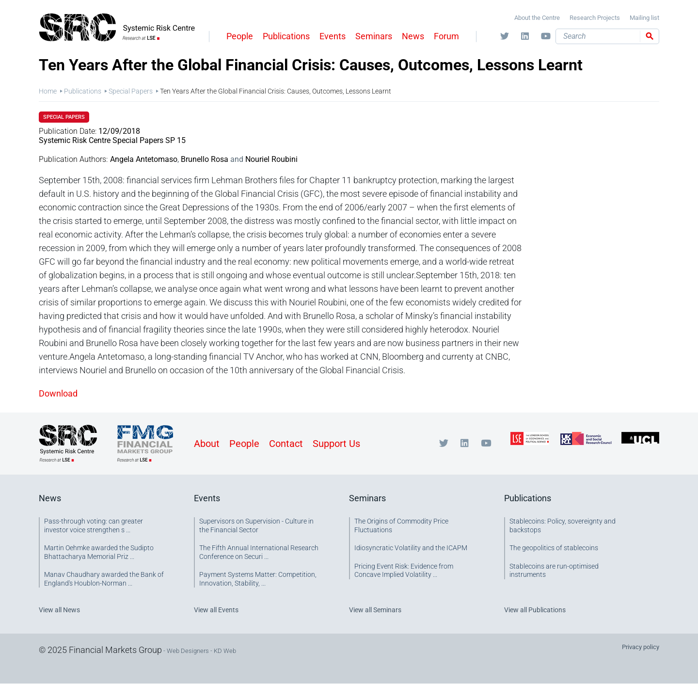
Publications (286, 36)
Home (48, 91)
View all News (59, 610)
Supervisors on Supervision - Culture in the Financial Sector (256, 525)
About (207, 443)
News (413, 36)
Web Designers (188, 650)
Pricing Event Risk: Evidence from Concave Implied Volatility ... (403, 570)
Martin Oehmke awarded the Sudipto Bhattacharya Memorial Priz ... (99, 552)
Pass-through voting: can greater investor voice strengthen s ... (93, 525)
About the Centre (537, 17)
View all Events (216, 610)
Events (332, 36)
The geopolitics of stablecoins (553, 548)
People (239, 36)
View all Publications (535, 610)
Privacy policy (640, 647)
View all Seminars (375, 610)
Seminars (373, 36)
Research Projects (595, 17)
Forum (446, 36)
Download (58, 393)
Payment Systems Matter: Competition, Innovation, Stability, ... (258, 579)
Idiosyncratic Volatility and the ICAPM (410, 548)
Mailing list (644, 17)
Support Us (336, 443)
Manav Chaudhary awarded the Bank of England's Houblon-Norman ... (104, 579)
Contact (286, 443)
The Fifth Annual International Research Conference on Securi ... (258, 552)
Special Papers (131, 91)
